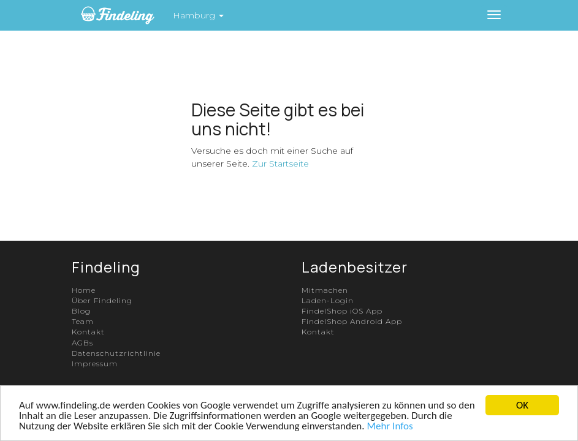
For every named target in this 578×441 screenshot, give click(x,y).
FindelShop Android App (352, 321)
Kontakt (88, 331)
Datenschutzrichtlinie (116, 353)
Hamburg (198, 15)
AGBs (82, 342)
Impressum (95, 363)
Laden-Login (328, 300)
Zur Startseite (280, 163)
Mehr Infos (390, 426)
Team (83, 321)
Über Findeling (102, 300)
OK (522, 405)
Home (84, 290)
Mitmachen (325, 290)
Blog (81, 310)
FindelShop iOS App (342, 310)
